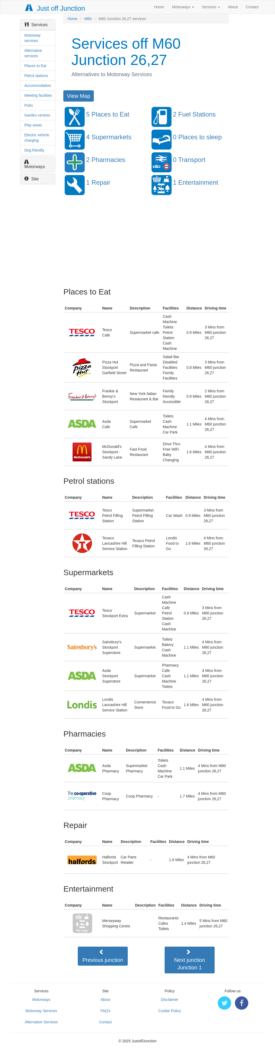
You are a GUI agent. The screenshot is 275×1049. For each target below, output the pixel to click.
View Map (78, 96)
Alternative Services (41, 1022)
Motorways (183, 7)
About (233, 7)
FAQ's (105, 1011)
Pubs (28, 105)
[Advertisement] (145, 244)
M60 (88, 19)
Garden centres (37, 115)
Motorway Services (41, 1011)
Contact (252, 7)
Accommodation (37, 85)
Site (31, 179)
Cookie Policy (169, 1011)
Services (211, 7)
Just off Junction (55, 8)
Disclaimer (169, 999)
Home (159, 7)
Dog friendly (34, 150)
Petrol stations (36, 75)
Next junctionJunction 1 (189, 959)
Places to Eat (35, 66)
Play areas (33, 125)
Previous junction (103, 956)
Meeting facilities (38, 95)
